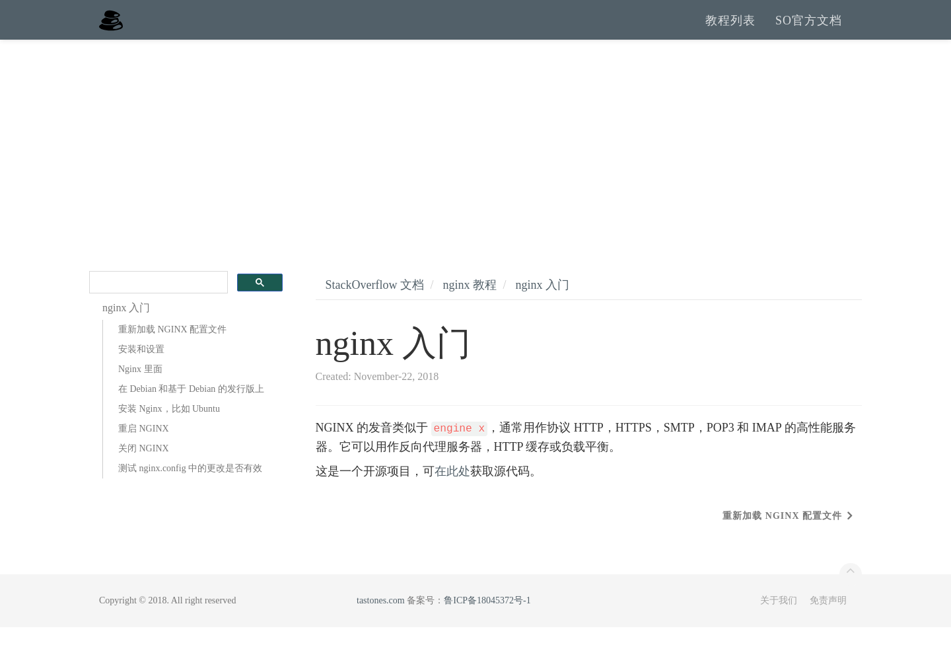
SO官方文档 (808, 29)
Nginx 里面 (140, 389)
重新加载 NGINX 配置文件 (172, 349)
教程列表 (730, 29)
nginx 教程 (469, 304)
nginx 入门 (543, 304)
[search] (157, 302)
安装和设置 (141, 369)
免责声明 (828, 620)
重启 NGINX (143, 448)
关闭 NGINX (143, 468)
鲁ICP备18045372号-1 (487, 620)
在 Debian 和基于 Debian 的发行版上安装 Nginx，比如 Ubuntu (191, 419)
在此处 (452, 491)
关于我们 (778, 620)
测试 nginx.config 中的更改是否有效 (190, 488)
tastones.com (381, 620)
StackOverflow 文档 (375, 304)
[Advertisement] (475, 158)
